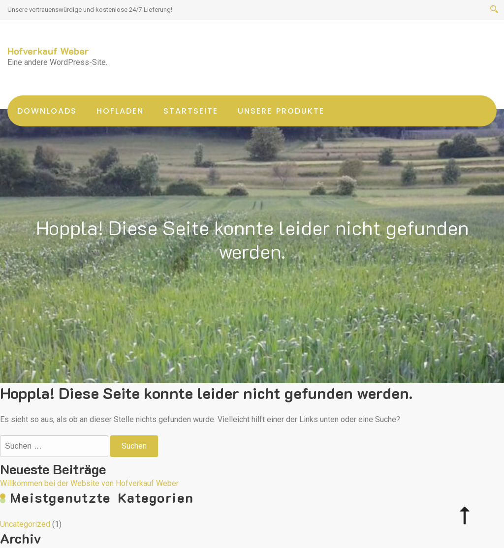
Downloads (47, 111)
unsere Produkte (281, 111)
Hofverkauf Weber (48, 50)
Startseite (190, 111)
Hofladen (120, 111)
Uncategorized (25, 524)
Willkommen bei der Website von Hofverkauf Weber (89, 483)
